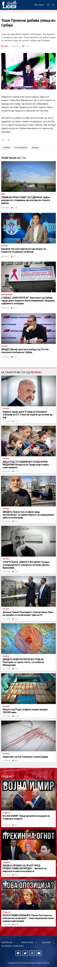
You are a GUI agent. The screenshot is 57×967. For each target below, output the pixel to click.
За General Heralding (12, 946)
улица (35, 148)
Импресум (6, 942)
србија (7, 148)
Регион (4, 46)
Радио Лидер (9, 4)
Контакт (46, 942)
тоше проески (21, 148)
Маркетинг (27, 942)
